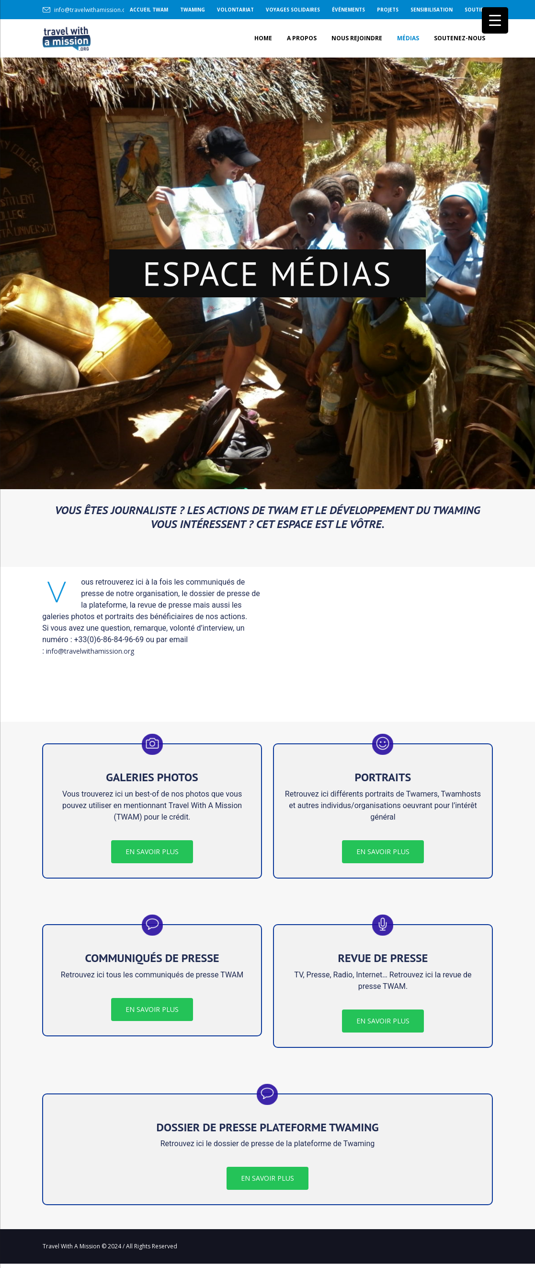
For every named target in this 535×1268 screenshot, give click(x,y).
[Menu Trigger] (495, 20)
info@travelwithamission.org (93, 10)
